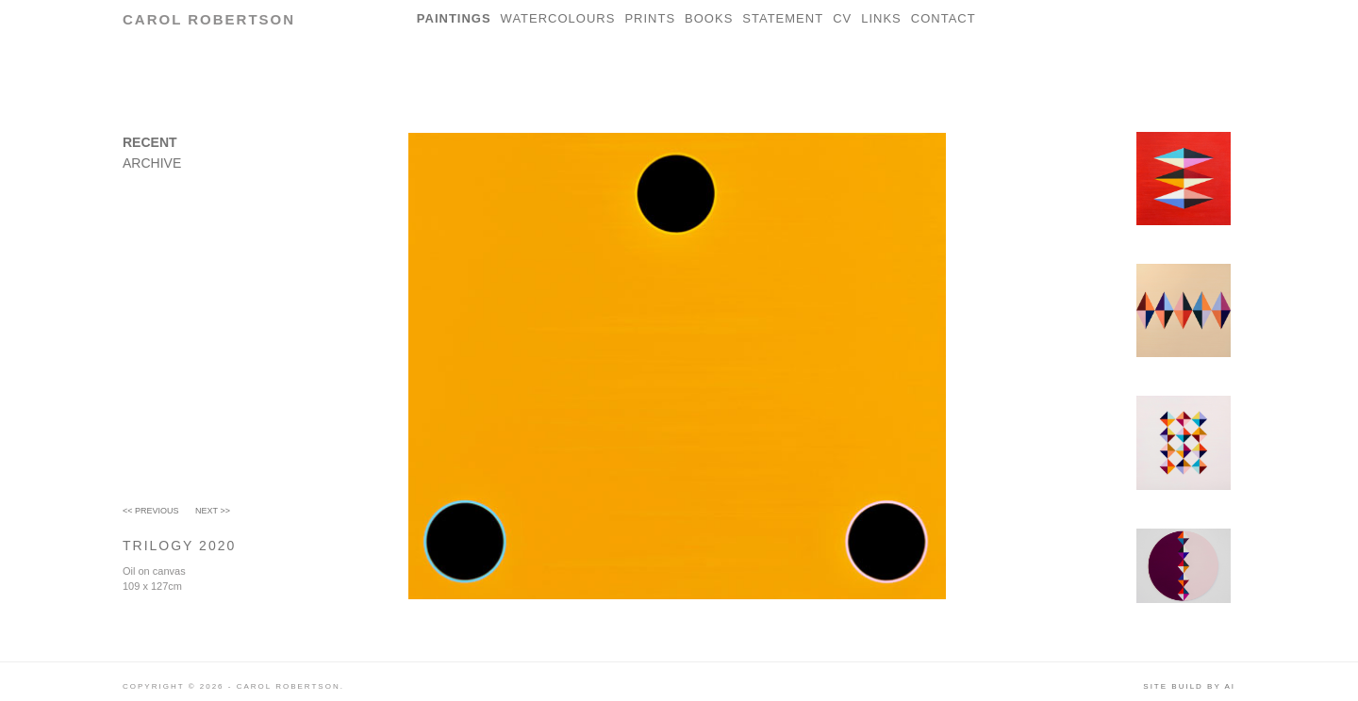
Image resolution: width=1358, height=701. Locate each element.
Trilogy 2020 (179, 545)
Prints (649, 18)
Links (881, 18)
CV (842, 18)
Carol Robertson (209, 19)
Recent (150, 142)
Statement (782, 18)
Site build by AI (1189, 686)
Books (709, 18)
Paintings (454, 18)
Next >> (212, 510)
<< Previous (151, 510)
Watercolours (558, 18)
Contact (943, 18)
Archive (152, 163)
